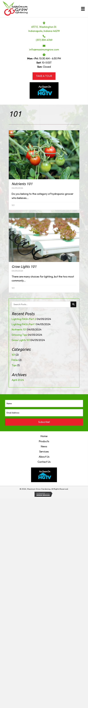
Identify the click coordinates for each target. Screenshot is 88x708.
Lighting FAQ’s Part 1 (23, 324)
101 (13, 205)
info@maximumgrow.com (44, 49)
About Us (44, 456)
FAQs (15, 360)
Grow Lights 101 (21, 340)
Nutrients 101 (19, 329)
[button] (44, 422)
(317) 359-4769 (44, 40)
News (44, 446)
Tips (14, 365)
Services (44, 451)
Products (44, 441)
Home (44, 436)
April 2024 (18, 380)
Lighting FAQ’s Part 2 (24, 319)
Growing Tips (19, 334)
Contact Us (44, 461)
